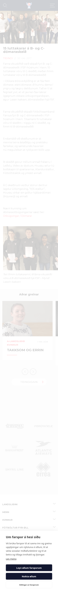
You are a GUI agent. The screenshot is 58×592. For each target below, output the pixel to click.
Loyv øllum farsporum (29, 567)
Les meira (11, 558)
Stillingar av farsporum (29, 585)
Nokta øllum (29, 576)
